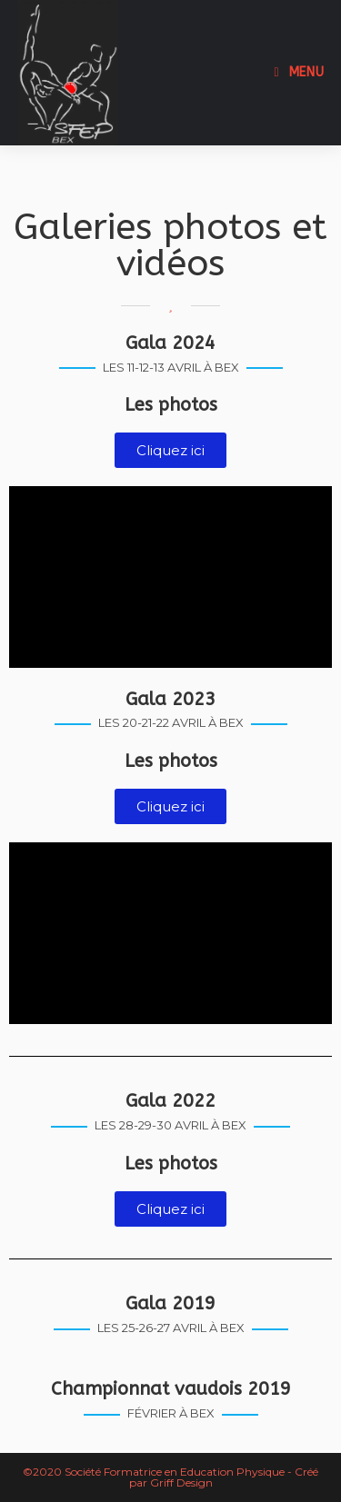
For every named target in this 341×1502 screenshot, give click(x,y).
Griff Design (181, 1482)
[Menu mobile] (300, 72)
